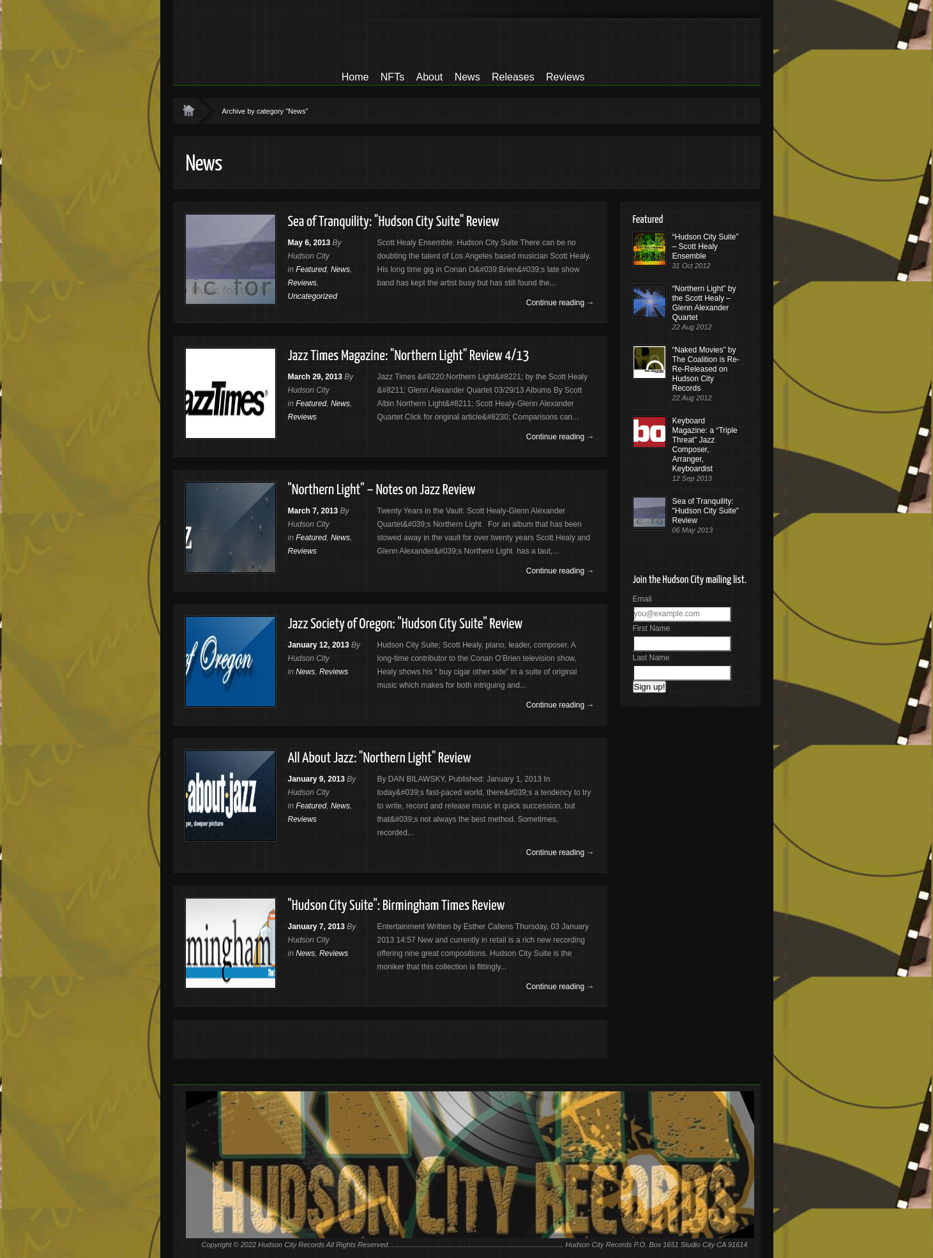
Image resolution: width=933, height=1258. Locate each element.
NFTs (392, 77)
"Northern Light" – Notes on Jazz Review (382, 490)
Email (642, 599)
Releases (513, 77)
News (467, 77)
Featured (311, 269)
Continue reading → (560, 302)
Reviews (565, 77)
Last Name (651, 657)
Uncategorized (312, 296)
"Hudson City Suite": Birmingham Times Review (396, 905)
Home (355, 77)
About (429, 77)
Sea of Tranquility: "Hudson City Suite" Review (393, 222)
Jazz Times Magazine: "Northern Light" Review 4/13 (408, 356)
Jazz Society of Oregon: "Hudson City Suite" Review (405, 624)
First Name (652, 628)
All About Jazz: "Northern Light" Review (379, 758)
